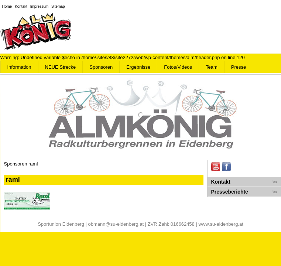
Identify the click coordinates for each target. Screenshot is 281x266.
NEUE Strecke (60, 67)
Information (19, 67)
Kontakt (21, 6)
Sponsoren (101, 67)
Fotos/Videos (178, 67)
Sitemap (58, 6)
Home (7, 6)
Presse (238, 67)
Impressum (39, 6)
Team (211, 67)
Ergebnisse (138, 67)
